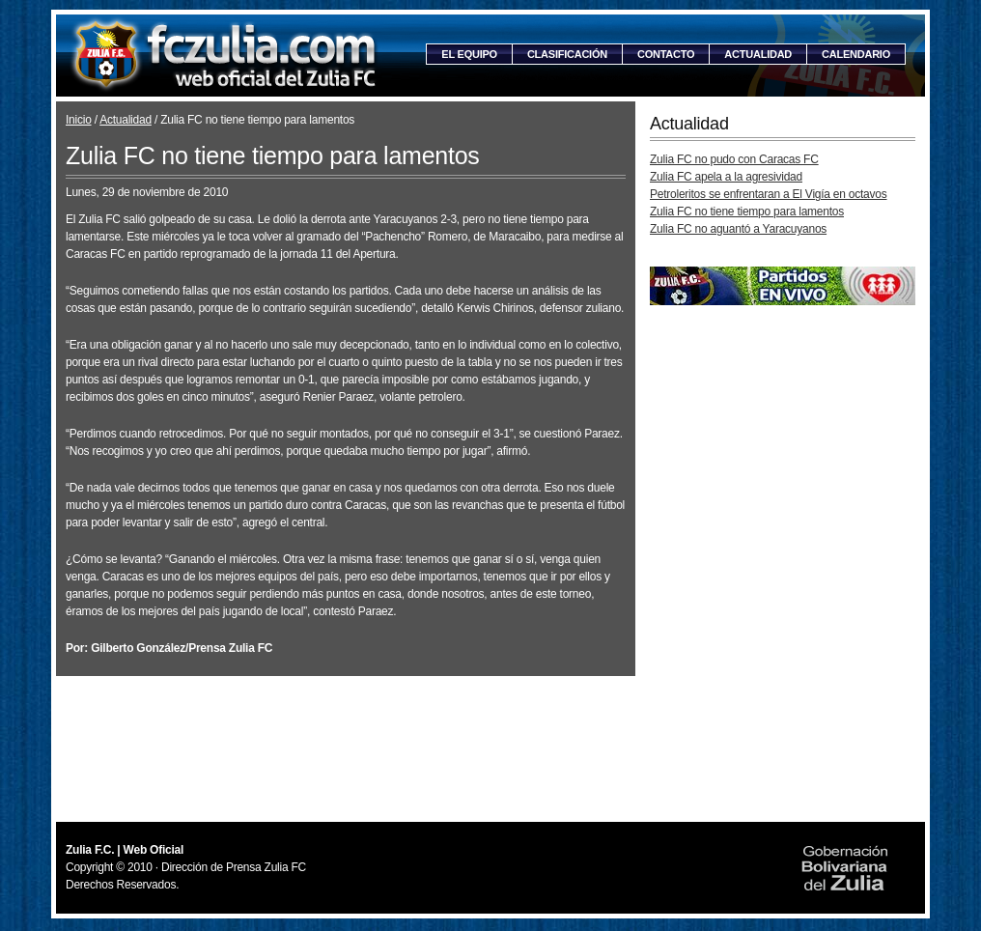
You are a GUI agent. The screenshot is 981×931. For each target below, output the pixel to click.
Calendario (856, 54)
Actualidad (758, 54)
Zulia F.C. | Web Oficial (225, 55)
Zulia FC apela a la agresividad (726, 176)
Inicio (79, 120)
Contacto (665, 54)
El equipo (469, 54)
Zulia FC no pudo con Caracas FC (734, 159)
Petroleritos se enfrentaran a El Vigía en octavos (768, 194)
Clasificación (567, 54)
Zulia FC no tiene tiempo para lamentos (747, 211)
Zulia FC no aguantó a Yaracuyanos (738, 229)
